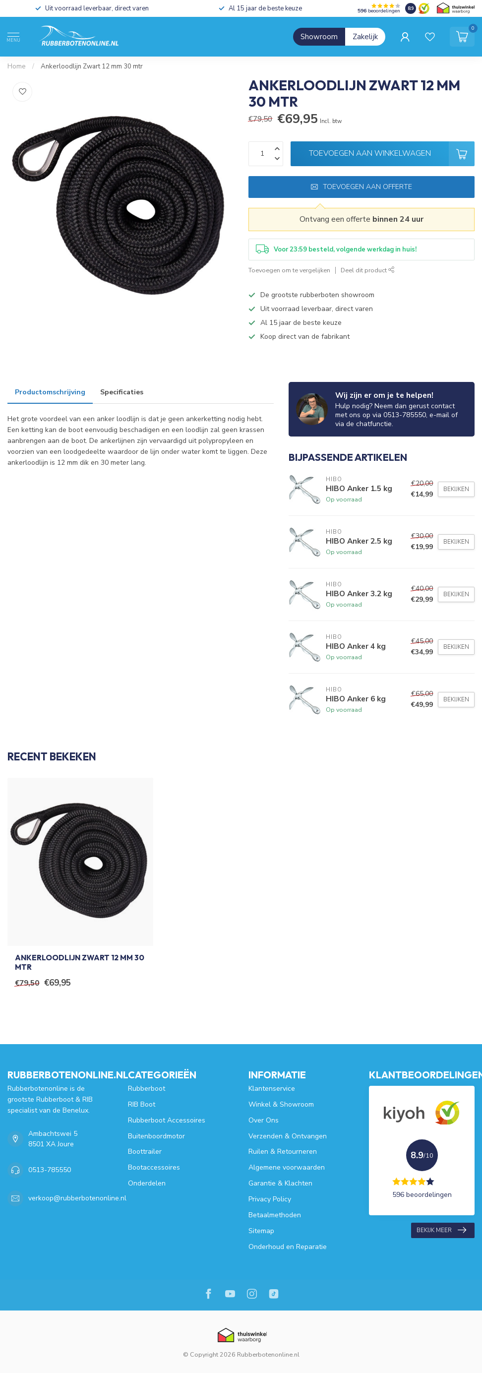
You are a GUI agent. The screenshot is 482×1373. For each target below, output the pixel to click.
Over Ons (263, 1120)
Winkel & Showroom (281, 1104)
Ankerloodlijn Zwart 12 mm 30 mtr (92, 66)
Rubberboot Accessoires (166, 1120)
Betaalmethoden (274, 1215)
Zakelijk (365, 37)
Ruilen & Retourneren (282, 1151)
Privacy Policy (269, 1199)
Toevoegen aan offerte (361, 186)
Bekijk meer (441, 1230)
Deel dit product (368, 270)
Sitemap (261, 1231)
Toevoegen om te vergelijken (289, 270)
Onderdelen (147, 1183)
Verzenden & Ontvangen (287, 1136)
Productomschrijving (50, 392)
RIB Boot (141, 1104)
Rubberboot (146, 1088)
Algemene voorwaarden (286, 1167)
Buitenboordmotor (156, 1136)
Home (16, 66)
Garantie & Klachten (280, 1183)
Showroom (319, 37)
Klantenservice (271, 1088)
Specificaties (121, 392)
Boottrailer (145, 1151)
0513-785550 (49, 1170)
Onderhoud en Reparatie (287, 1246)
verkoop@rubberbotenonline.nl (77, 1198)
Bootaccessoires (154, 1167)
